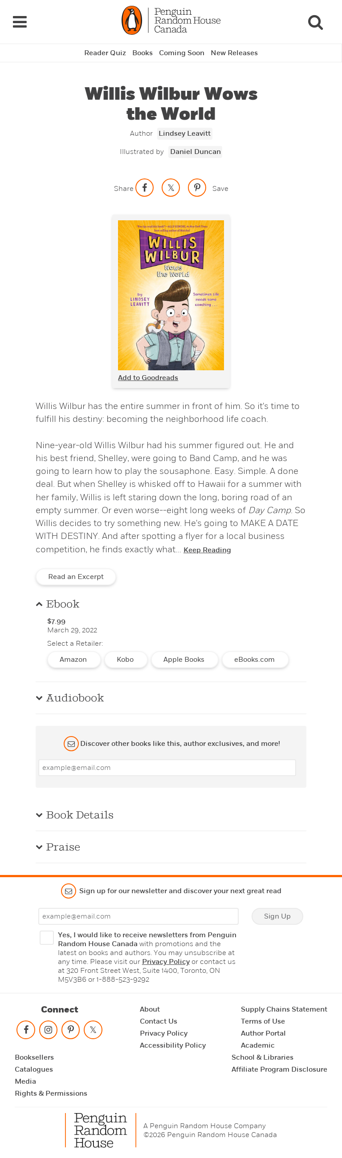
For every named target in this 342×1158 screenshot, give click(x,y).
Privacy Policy (166, 961)
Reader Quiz (105, 53)
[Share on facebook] (145, 188)
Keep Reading (207, 550)
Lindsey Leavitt (185, 133)
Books (142, 53)
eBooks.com (255, 659)
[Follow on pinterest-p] (71, 1032)
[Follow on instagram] (48, 1032)
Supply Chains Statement (284, 1009)
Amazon (74, 659)
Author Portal (263, 1033)
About (150, 1009)
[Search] (315, 22)
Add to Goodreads (148, 377)
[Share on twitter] (171, 188)
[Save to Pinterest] (197, 188)
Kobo (126, 659)
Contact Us (158, 1021)
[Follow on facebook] (26, 1032)
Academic (258, 1045)
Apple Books (184, 659)
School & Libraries (262, 1057)
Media (25, 1081)
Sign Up (277, 916)
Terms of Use (263, 1021)
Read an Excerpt (76, 576)
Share (124, 188)
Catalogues (34, 1069)
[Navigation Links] (20, 22)
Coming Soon (181, 53)
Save (220, 188)
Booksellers (34, 1057)
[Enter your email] (167, 767)
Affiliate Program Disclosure (279, 1069)
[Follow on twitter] (93, 1032)
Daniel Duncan (195, 151)
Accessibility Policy (173, 1045)
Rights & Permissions (51, 1093)
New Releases (234, 53)
